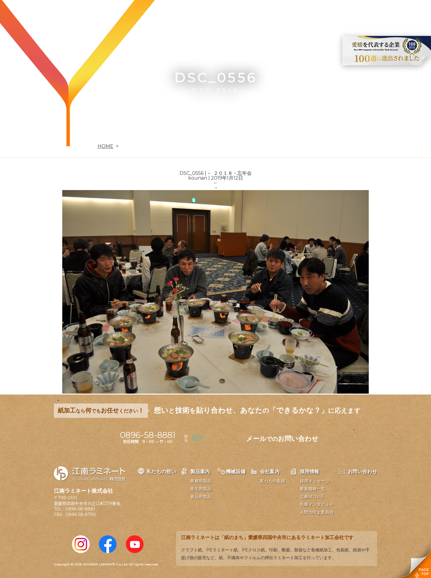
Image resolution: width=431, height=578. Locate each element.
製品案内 (214, 14)
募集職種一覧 (312, 488)
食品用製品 (200, 496)
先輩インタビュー (316, 504)
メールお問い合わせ (282, 439)
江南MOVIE (312, 496)
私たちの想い (174, 14)
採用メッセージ (314, 481)
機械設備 (249, 14)
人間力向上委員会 (316, 512)
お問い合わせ (358, 14)
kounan (197, 178)
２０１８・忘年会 (229, 173)
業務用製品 (200, 481)
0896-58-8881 (80, 509)
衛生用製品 (200, 488)
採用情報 (318, 14)
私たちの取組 (272, 481)
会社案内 (284, 14)
